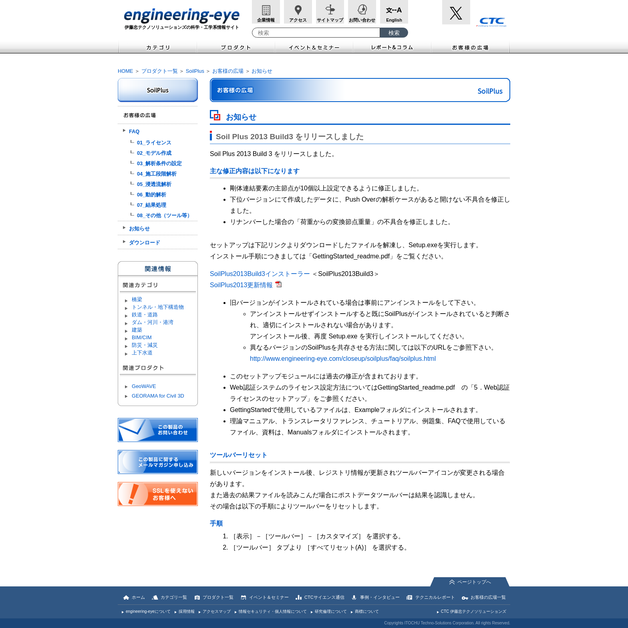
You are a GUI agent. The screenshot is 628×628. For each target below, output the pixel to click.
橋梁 (137, 299)
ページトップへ (474, 582)
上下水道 (142, 353)
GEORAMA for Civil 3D (158, 396)
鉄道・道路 (145, 315)
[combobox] (316, 33)
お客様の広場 (470, 47)
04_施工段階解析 (157, 174)
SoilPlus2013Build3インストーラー (260, 273)
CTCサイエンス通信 (324, 597)
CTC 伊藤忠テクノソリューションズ (473, 611)
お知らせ (262, 71)
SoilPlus (195, 71)
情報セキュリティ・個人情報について (273, 611)
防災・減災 (145, 345)
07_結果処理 (151, 205)
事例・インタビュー (380, 597)
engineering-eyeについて (148, 611)
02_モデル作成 (154, 153)
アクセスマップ (217, 611)
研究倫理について (331, 611)
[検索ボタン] (394, 33)
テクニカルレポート (435, 597)
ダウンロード (144, 243)
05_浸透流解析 (154, 184)
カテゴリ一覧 (174, 597)
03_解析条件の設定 (159, 163)
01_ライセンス (154, 143)
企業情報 (266, 20)
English (394, 20)
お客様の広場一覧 (488, 597)
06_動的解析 (151, 195)
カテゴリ (157, 47)
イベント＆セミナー (314, 47)
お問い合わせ (362, 20)
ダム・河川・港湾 (152, 322)
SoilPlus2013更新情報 (241, 285)
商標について (367, 611)
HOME (125, 71)
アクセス (298, 20)
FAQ (134, 131)
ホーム (138, 597)
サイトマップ (330, 20)
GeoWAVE (144, 386)
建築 (137, 330)
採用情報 (187, 611)
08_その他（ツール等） (164, 215)
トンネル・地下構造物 (158, 307)
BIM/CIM (142, 337)
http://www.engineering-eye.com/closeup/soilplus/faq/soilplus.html (343, 358)
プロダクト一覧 (159, 71)
